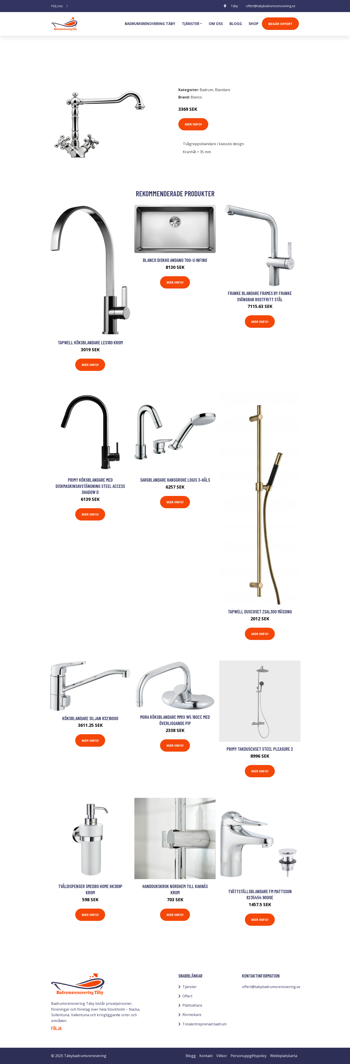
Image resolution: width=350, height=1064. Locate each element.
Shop (253, 23)
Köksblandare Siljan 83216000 (90, 718)
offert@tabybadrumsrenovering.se (270, 6)
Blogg (235, 23)
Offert (187, 996)
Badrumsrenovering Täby (150, 23)
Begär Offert (280, 23)
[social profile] (67, 6)
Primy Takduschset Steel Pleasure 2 (260, 749)
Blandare (82, 63)
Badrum (62, 63)
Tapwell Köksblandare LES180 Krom (90, 342)
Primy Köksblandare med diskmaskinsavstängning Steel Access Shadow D (90, 486)
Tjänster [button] (190, 23)
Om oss (216, 23)
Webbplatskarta (283, 1055)
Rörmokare (191, 1014)
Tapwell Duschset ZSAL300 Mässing (260, 611)
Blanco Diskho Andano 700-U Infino (175, 260)
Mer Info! (193, 124)
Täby (234, 6)
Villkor (221, 1055)
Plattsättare (192, 1005)
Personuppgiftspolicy (249, 1055)
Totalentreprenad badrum (204, 1024)
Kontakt (206, 1055)
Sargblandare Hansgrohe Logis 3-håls (175, 480)
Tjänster (189, 986)
